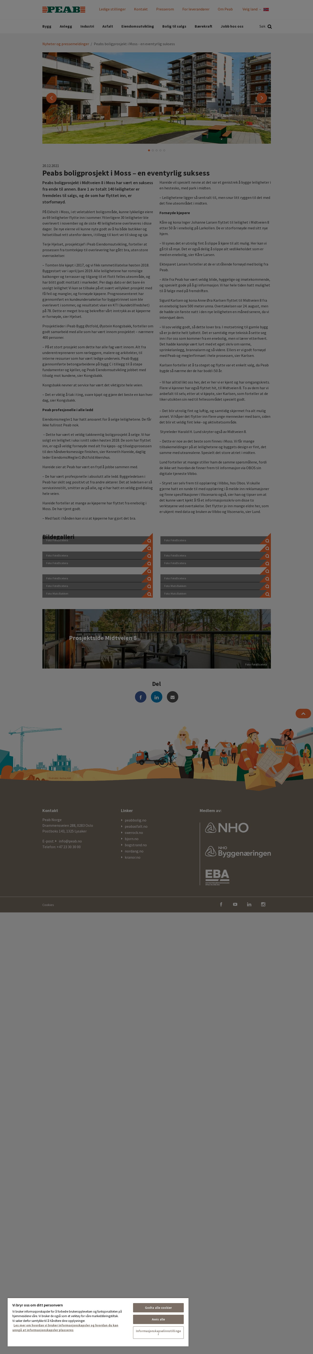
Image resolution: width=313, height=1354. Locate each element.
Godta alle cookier (158, 1308)
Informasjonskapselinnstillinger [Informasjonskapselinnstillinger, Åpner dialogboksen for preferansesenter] (158, 1332)
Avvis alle (158, 1319)
